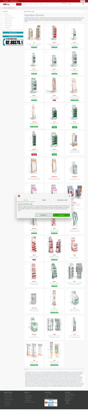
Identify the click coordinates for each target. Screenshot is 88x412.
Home (13, 4)
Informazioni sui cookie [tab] (62, 200)
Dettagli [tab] (44, 200)
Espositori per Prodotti (9, 17)
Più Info (26, 369)
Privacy (26, 393)
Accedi (67, 401)
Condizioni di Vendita (28, 397)
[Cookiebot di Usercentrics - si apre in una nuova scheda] (61, 196)
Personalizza (43, 215)
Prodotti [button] (19, 4)
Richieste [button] (41, 4)
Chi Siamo (25, 4)
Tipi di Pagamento (28, 400)
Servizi (35, 4)
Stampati (6, 14)
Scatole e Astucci (8, 19)
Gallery (30, 4)
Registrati (67, 403)
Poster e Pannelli (8, 16)
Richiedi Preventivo (13, 32)
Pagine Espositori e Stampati (30, 402)
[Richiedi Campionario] (13, 36)
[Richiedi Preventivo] (13, 32)
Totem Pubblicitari (8, 25)
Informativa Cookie (28, 395)
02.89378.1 (6, 1)
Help (47, 4)
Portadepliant (7, 27)
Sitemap (46, 397)
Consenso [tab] (26, 200)
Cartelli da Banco (8, 23)
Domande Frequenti (48, 393)
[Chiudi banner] (69, 196)
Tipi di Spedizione (28, 398)
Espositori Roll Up (8, 21)
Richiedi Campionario (13, 36)
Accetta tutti (61, 215)
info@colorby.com (14, 1)
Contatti (46, 395)
